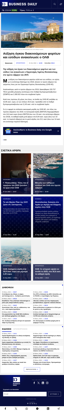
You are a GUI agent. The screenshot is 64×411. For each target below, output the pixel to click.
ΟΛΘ (5, 140)
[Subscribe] (53, 394)
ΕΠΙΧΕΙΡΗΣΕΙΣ (20, 63)
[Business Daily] (16, 381)
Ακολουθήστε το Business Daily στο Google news (32, 131)
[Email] (25, 394)
